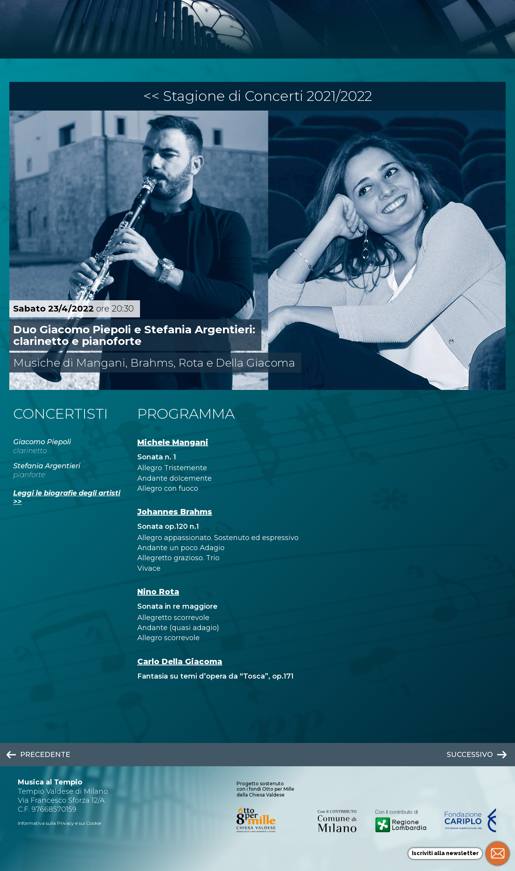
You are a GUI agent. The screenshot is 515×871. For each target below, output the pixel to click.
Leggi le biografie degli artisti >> (66, 497)
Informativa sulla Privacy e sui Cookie (59, 823)
